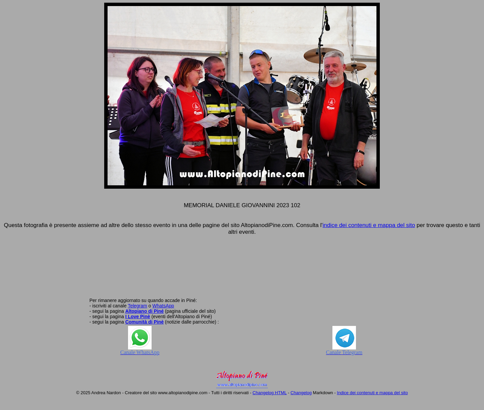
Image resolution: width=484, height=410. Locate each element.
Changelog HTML (269, 392)
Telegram (137, 305)
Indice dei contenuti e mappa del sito (372, 392)
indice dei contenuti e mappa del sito (369, 225)
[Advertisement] (242, 270)
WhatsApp (163, 305)
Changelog (301, 392)
